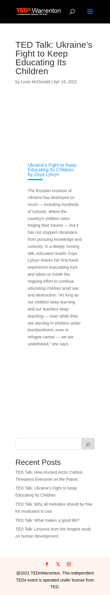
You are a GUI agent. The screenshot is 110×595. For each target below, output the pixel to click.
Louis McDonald (35, 81)
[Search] (88, 444)
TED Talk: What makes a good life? (47, 520)
